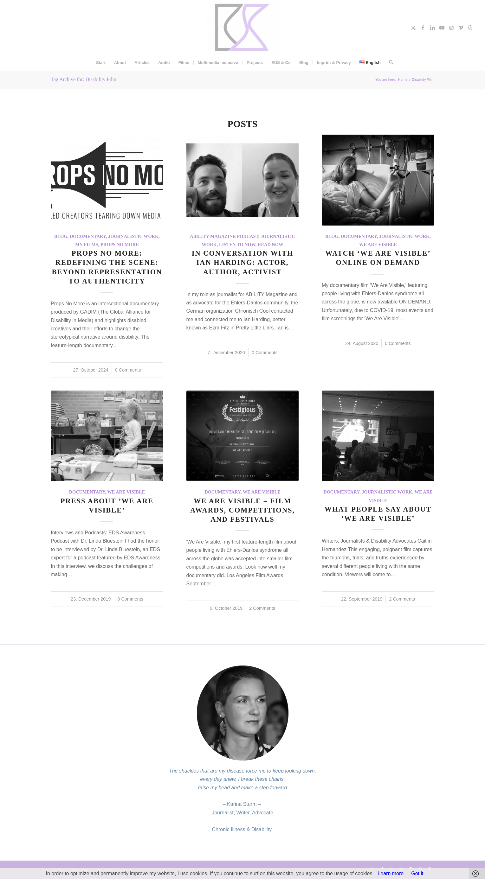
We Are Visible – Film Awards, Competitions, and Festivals (242, 510)
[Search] (389, 63)
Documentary (88, 236)
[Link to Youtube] (442, 27)
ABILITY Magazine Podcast (224, 236)
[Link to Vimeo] (461, 27)
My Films (86, 244)
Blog (61, 236)
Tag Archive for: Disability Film (83, 79)
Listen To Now (237, 244)
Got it (417, 873)
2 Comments (262, 608)
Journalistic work (133, 236)
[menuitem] (101, 63)
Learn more (391, 873)
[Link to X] (413, 27)
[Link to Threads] (470, 27)
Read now (270, 244)
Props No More (119, 244)
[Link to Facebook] (423, 27)
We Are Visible (378, 244)
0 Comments (128, 370)
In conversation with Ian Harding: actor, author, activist (242, 262)
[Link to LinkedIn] (432, 27)
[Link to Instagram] (451, 27)
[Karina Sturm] (242, 27)
